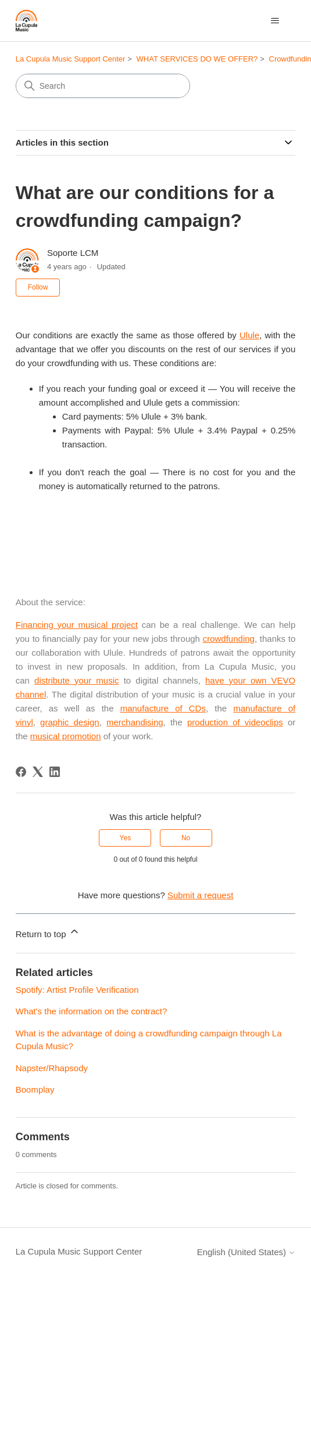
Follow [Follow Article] (38, 287)
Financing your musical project (77, 625)
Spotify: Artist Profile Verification (77, 990)
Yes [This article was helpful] (125, 838)
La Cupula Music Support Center (71, 59)
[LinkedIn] (54, 772)
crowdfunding (229, 639)
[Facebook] (21, 772)
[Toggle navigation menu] (274, 21)
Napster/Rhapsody (52, 1068)
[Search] (103, 85)
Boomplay (35, 1089)
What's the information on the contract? (91, 1011)
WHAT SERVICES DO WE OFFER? (197, 59)
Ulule (249, 335)
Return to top (48, 932)
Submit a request (200, 895)
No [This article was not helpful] (185, 838)
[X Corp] (38, 772)
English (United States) (246, 1252)
